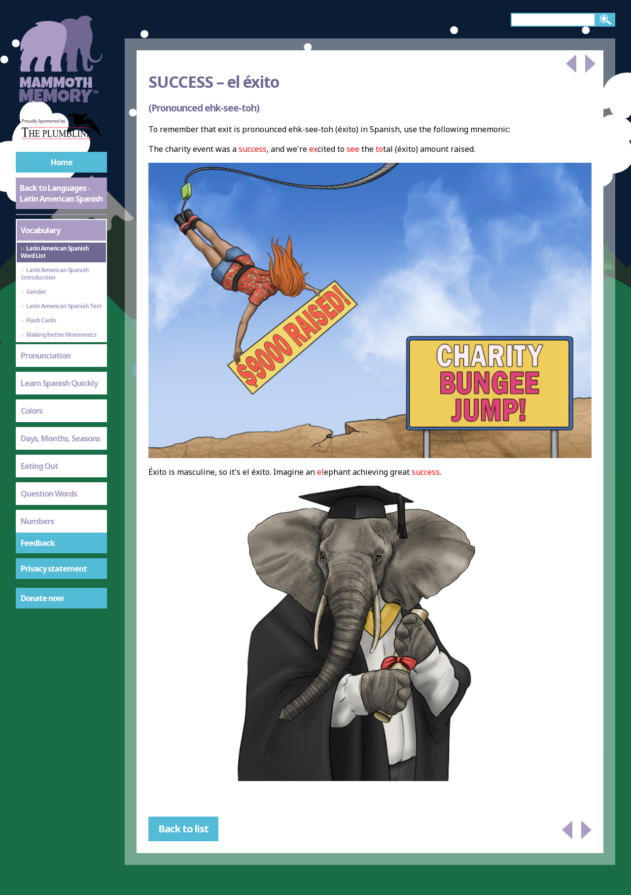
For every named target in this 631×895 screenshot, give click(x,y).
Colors (31, 410)
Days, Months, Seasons (60, 438)
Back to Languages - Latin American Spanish (61, 193)
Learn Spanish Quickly (59, 383)
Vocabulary (40, 230)
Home (61, 162)
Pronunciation (45, 355)
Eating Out (39, 466)
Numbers (37, 521)
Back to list (183, 828)
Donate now (42, 598)
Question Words (49, 493)
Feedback (38, 542)
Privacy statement (54, 568)
